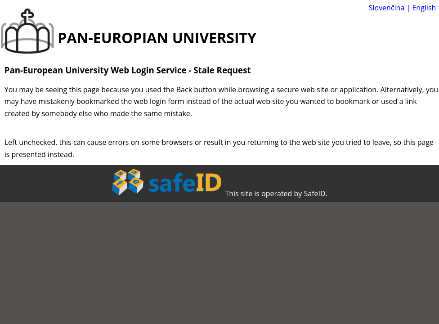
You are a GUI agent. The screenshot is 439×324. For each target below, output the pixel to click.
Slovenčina (387, 8)
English (424, 8)
